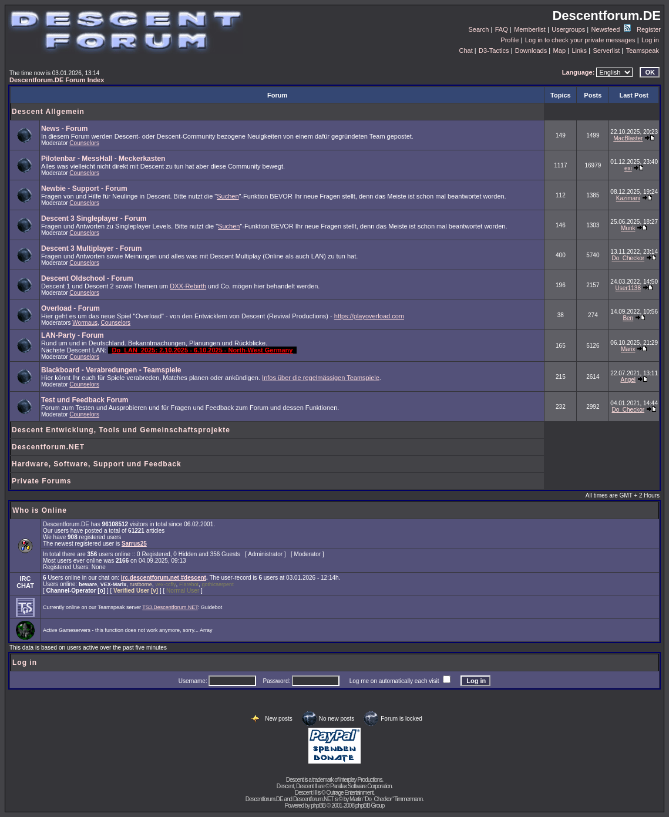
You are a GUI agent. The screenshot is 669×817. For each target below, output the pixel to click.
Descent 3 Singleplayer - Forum (93, 218)
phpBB (318, 805)
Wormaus (85, 323)
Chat (465, 50)
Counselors (84, 143)
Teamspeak (642, 50)
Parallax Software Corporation (360, 786)
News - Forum (64, 129)
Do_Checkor (627, 258)
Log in (650, 39)
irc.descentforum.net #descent (163, 577)
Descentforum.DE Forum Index (56, 79)
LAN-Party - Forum (72, 335)
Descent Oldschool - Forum (87, 278)
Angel (628, 379)
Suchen (227, 196)
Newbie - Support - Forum (84, 188)
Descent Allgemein (48, 111)
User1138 (628, 288)
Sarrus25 (134, 543)
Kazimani (628, 198)
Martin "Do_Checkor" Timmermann (385, 799)
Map (559, 50)
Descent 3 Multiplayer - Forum (91, 248)
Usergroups (568, 29)
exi (628, 168)
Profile (509, 39)
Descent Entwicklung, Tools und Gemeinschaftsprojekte (121, 430)
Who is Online (39, 510)
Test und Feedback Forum (84, 400)
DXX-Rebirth (188, 286)
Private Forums (41, 481)
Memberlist (530, 29)
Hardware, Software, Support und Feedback (96, 464)
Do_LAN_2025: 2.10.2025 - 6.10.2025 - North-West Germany (202, 350)
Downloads (531, 50)
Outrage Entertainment (349, 792)
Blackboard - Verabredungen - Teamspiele (111, 370)
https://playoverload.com (369, 316)
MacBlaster (628, 138)
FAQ (501, 29)
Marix (628, 349)
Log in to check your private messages (580, 39)
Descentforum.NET (48, 447)
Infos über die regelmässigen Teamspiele (320, 377)
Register (649, 29)
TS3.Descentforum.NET (170, 607)
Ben (628, 318)
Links (579, 50)
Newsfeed (611, 29)
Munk (628, 228)
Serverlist (606, 50)
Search (479, 29)
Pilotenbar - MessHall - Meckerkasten (103, 158)
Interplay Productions (360, 779)
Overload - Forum (70, 308)
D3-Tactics (494, 50)
